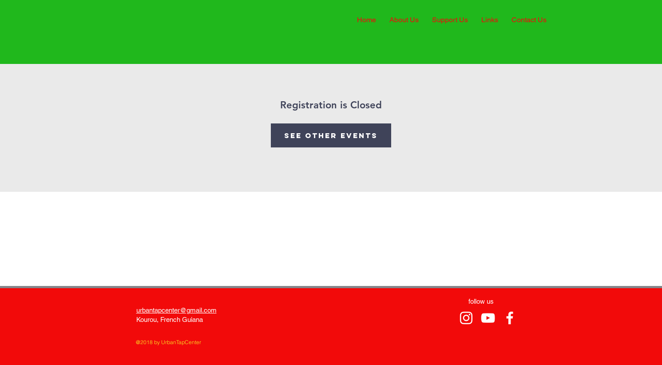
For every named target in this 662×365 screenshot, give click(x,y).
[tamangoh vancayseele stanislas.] (488, 317)
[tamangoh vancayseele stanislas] (466, 317)
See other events (331, 135)
